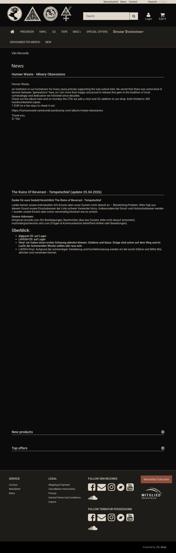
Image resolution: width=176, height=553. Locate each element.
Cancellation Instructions (61, 489)
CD (54, 31)
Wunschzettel (110, 1)
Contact (133, 1)
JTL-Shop (161, 547)
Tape (64, 31)
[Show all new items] (162, 432)
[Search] (106, 16)
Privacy (52, 493)
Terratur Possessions (128, 32)
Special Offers (97, 31)
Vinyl (43, 31)
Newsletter (14, 489)
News (123, 1)
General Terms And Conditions (64, 497)
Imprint (52, 501)
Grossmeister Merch (25, 42)
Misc (77, 31)
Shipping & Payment (59, 484)
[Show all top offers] (162, 448)
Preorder (27, 31)
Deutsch (152, 1)
